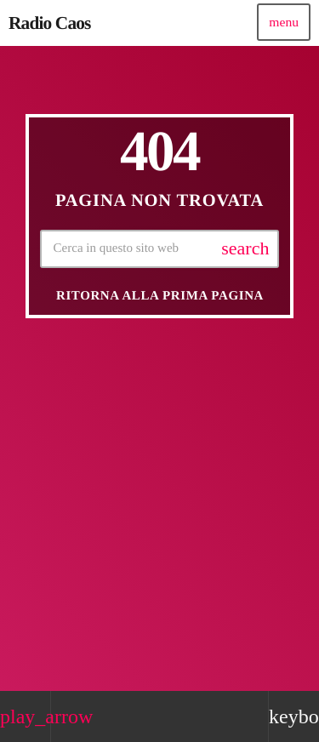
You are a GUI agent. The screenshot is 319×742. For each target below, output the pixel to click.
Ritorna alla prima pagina (160, 296)
